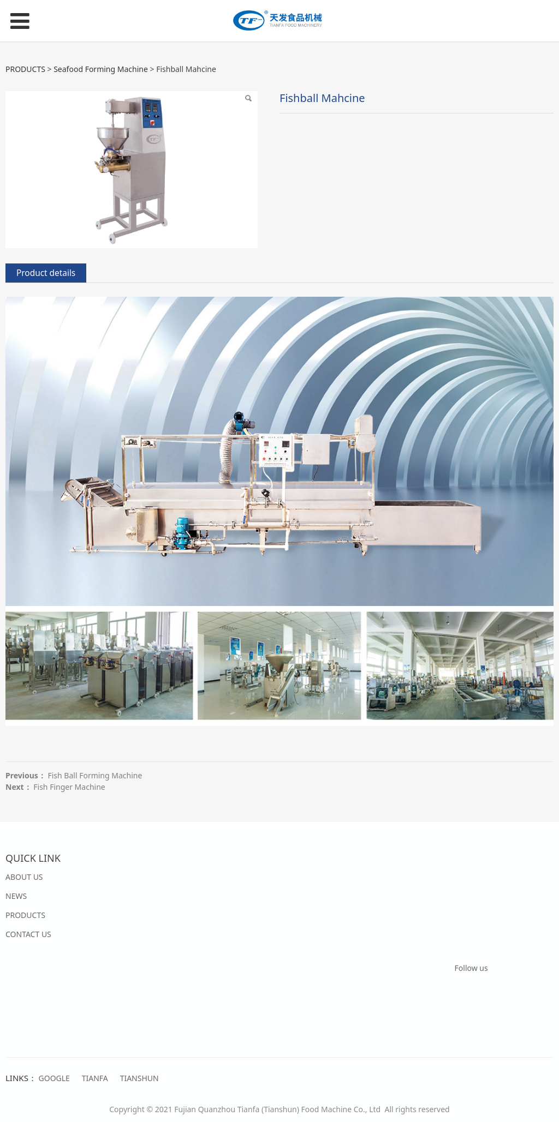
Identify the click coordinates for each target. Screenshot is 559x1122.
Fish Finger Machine (69, 787)
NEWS (16, 896)
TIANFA (95, 1078)
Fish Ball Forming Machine (94, 775)
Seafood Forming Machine (100, 69)
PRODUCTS (25, 69)
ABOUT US (24, 877)
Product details (45, 273)
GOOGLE (54, 1078)
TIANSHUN (139, 1078)
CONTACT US (28, 934)
